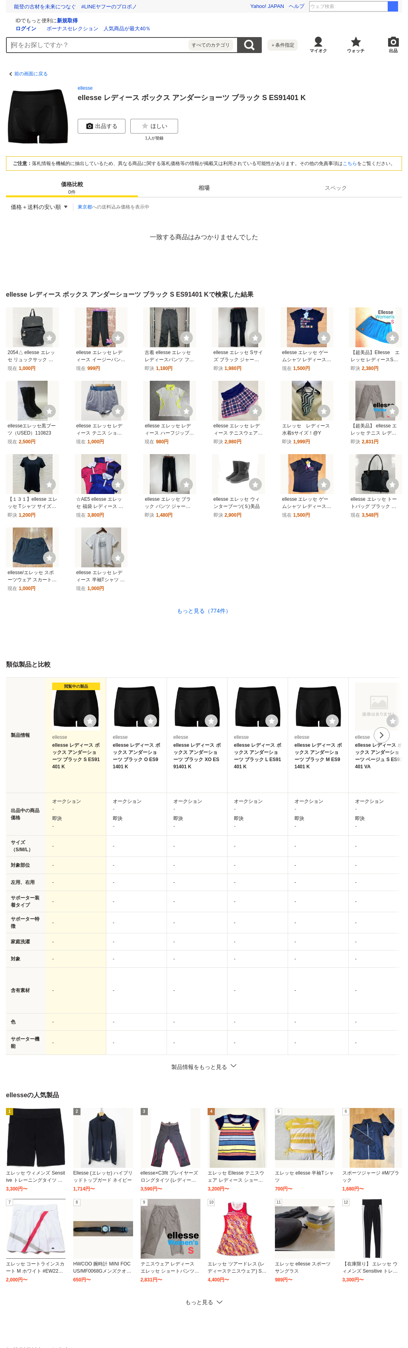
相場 (204, 188)
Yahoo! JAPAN (267, 6)
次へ (382, 735)
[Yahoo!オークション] (56, 19)
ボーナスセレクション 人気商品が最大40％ (193, 28)
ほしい (154, 126)
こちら (350, 163)
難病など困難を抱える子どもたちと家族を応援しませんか (81, 7)
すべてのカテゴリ (211, 45)
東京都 (85, 207)
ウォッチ (356, 50)
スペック (336, 188)
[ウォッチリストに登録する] (90, 720)
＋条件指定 (282, 45)
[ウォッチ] (49, 337)
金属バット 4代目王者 (365, 6)
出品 (393, 50)
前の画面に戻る (31, 74)
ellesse (85, 88)
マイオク (318, 50)
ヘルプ (296, 6)
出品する (102, 126)
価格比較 (72, 188)
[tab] (72, 188)
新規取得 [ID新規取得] (162, 21)
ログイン (120, 28)
